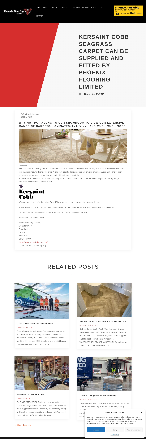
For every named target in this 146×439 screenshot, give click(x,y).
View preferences (134, 430)
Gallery (64, 7)
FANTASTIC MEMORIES (30, 394)
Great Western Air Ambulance (35, 323)
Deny (115, 430)
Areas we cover (88, 7)
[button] (141, 412)
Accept (96, 430)
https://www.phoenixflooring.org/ (33, 242)
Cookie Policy (115, 435)
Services (53, 7)
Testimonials (75, 7)
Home (38, 7)
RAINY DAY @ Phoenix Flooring (98, 395)
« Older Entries (23, 425)
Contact (39, 16)
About (45, 7)
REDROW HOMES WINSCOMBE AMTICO (103, 321)
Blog (101, 7)
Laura (21, 327)
